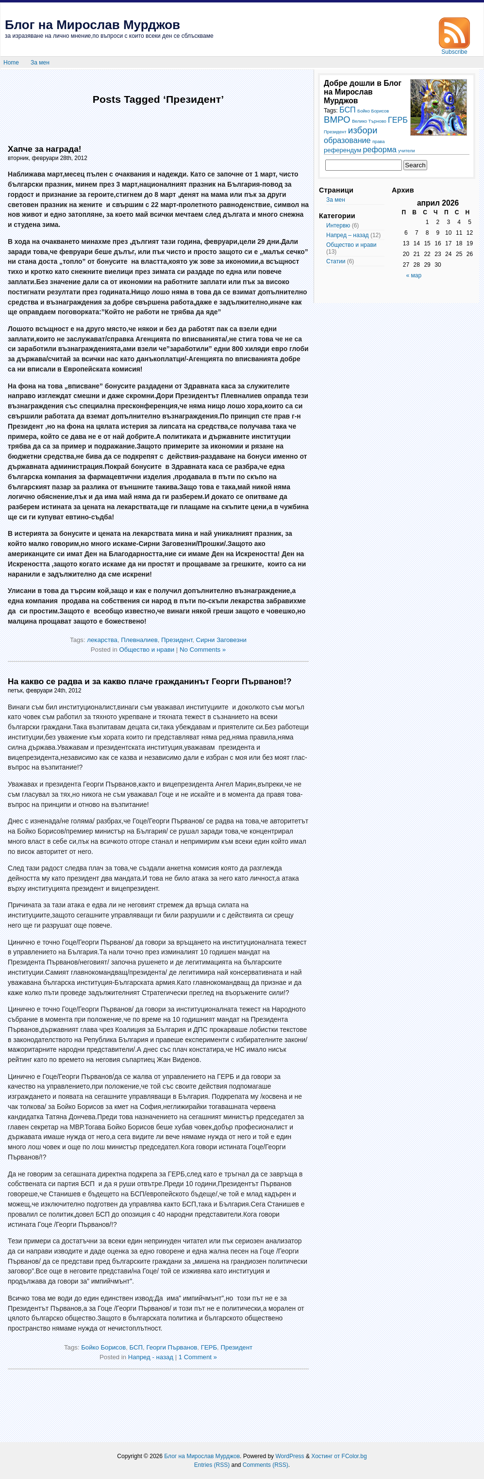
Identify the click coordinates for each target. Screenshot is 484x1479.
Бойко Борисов (103, 1347)
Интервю (338, 225)
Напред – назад (347, 235)
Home (11, 62)
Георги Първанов (171, 1347)
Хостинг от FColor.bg (339, 1456)
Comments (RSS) (265, 1465)
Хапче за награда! (44, 149)
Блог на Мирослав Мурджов (92, 24)
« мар (414, 275)
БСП (136, 1347)
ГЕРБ (209, 1347)
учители (406, 150)
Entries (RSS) (212, 1465)
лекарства (102, 639)
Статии (335, 261)
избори (363, 130)
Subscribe (454, 49)
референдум (342, 150)
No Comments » (203, 649)
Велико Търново (369, 121)
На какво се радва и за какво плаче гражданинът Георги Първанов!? (150, 681)
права (378, 141)
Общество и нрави (146, 649)
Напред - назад (150, 1357)
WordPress (289, 1456)
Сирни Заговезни (221, 639)
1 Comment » (198, 1357)
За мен (40, 62)
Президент (176, 639)
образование (347, 140)
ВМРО (337, 119)
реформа (380, 149)
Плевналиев (139, 639)
